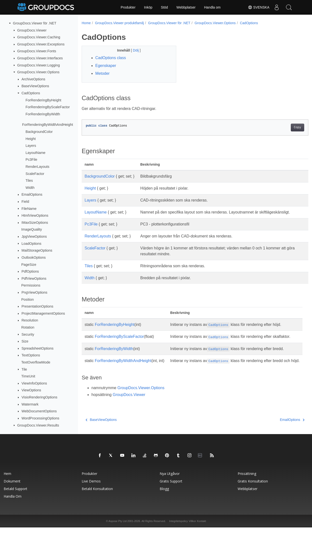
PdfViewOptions (33, 278)
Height (31, 138)
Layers (31, 146)
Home (86, 23)
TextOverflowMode (35, 362)
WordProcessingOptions (40, 418)
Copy (281, 127)
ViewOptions (31, 390)
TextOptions (30, 355)
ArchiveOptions (33, 79)
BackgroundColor (39, 132)
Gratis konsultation (253, 498)
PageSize (28, 264)
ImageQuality (31, 229)
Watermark (30, 404)
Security (27, 334)
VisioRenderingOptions (39, 397)
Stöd (164, 7)
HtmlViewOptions (34, 215)
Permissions (30, 285)
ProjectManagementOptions (43, 313)
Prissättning (247, 491)
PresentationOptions (37, 306)
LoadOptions (31, 243)
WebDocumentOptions (39, 411)
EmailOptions (31, 194)
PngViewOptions (34, 292)
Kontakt (201, 538)
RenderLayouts (37, 167)
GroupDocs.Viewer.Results (38, 425)
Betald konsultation (97, 506)
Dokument (12, 498)
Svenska (258, 7)
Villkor (192, 538)
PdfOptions (30, 271)
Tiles (29, 180)
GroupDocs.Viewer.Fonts (36, 51)
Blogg (164, 506)
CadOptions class (110, 58)
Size (24, 341)
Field (25, 201)
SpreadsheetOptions (37, 348)
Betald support (15, 506)
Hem (7, 491)
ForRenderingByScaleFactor (48, 107)
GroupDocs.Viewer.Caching (38, 37)
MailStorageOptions (36, 250)
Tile (24, 369)
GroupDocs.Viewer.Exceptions (41, 44)
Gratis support (171, 498)
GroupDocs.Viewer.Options (38, 72)
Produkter (128, 7)
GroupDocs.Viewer (32, 30)
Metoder (102, 73)
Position (27, 299)
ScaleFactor (35, 173)
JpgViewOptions (34, 236)
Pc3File (31, 159)
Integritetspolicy (178, 538)
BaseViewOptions (35, 86)
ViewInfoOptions (34, 383)
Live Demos (91, 498)
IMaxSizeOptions (34, 222)
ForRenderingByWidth (43, 114)
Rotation (27, 327)
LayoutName (36, 153)
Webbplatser (185, 7)
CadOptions (30, 93)
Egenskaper (105, 66)
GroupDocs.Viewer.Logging (38, 65)
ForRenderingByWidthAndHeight (47, 125)
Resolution (29, 320)
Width (30, 188)
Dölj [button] (133, 50)
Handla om (212, 7)
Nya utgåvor (170, 491)
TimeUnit (28, 376)
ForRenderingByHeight (43, 100)
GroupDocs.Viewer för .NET (34, 23)
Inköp (148, 7)
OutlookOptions (33, 257)
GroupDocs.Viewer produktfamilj (119, 23)
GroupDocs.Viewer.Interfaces (40, 58)
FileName (29, 208)
